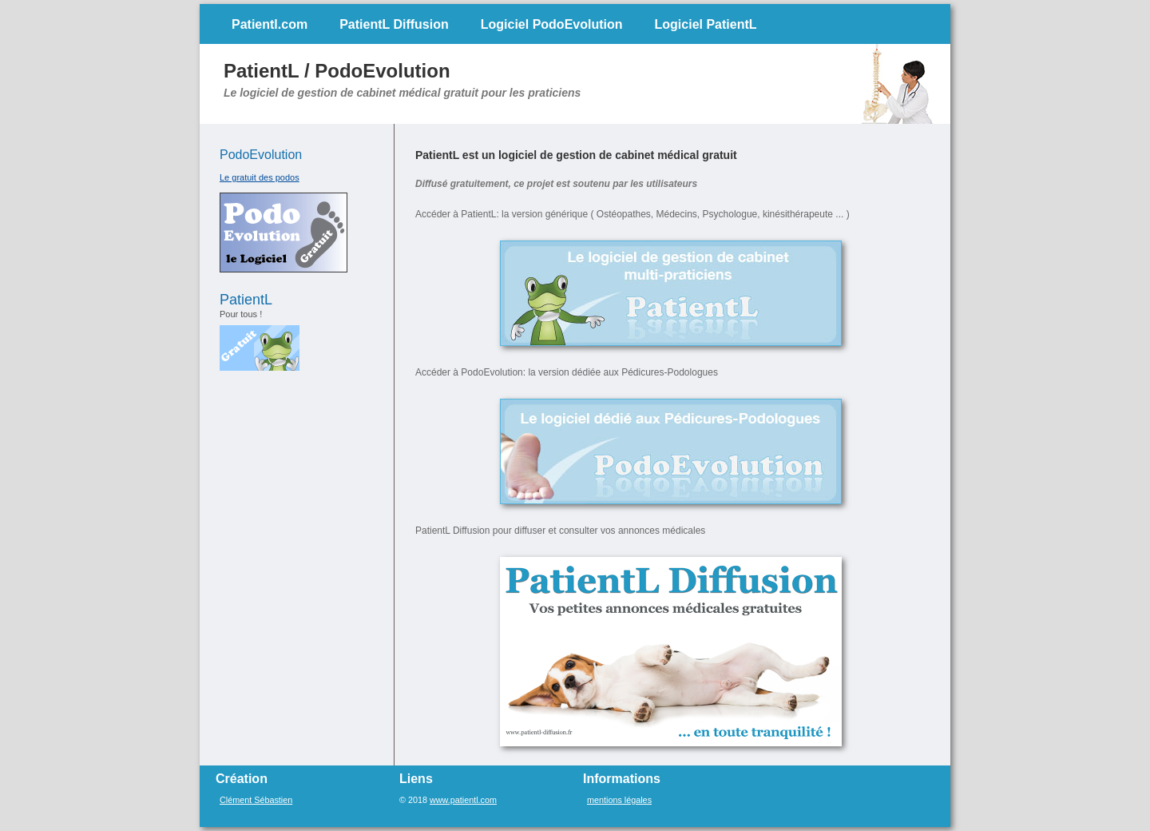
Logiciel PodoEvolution (552, 24)
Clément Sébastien (256, 800)
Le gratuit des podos (259, 177)
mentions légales (619, 800)
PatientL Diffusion (394, 24)
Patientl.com (269, 24)
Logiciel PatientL (706, 24)
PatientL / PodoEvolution (337, 71)
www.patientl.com (463, 800)
